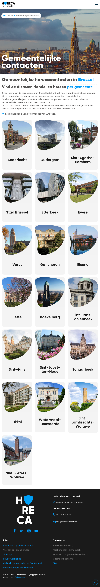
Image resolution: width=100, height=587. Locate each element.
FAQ (55, 563)
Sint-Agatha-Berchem (83, 160)
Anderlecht (17, 160)
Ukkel (17, 422)
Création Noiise (19, 577)
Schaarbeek (82, 369)
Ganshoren (50, 264)
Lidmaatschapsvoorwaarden (18, 567)
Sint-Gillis (17, 369)
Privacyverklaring (12, 558)
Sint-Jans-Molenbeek (82, 317)
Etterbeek (50, 212)
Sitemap (7, 554)
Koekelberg (50, 317)
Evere (83, 212)
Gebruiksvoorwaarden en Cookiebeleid (23, 563)
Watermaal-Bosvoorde (50, 422)
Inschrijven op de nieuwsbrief (18, 545)
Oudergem (49, 160)
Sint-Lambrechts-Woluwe (82, 422)
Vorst (17, 264)
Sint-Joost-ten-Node (50, 369)
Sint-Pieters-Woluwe (17, 475)
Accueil (9, 15)
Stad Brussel (17, 212)
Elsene (82, 264)
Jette (17, 317)
